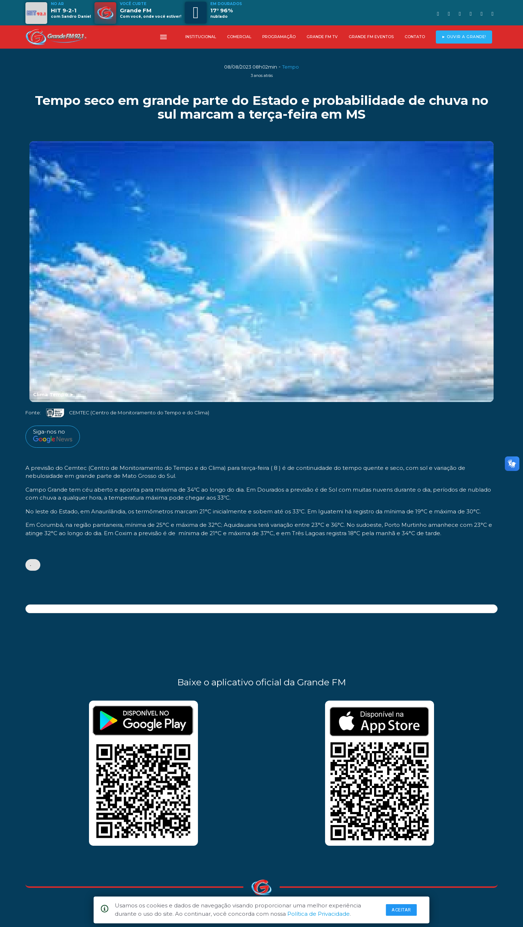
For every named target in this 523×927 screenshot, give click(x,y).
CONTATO (415, 36)
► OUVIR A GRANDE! (464, 36)
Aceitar (401, 909)
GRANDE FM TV (322, 36)
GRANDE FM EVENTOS (371, 36)
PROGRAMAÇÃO (279, 36)
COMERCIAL (239, 36)
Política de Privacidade (318, 913)
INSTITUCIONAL (200, 36)
